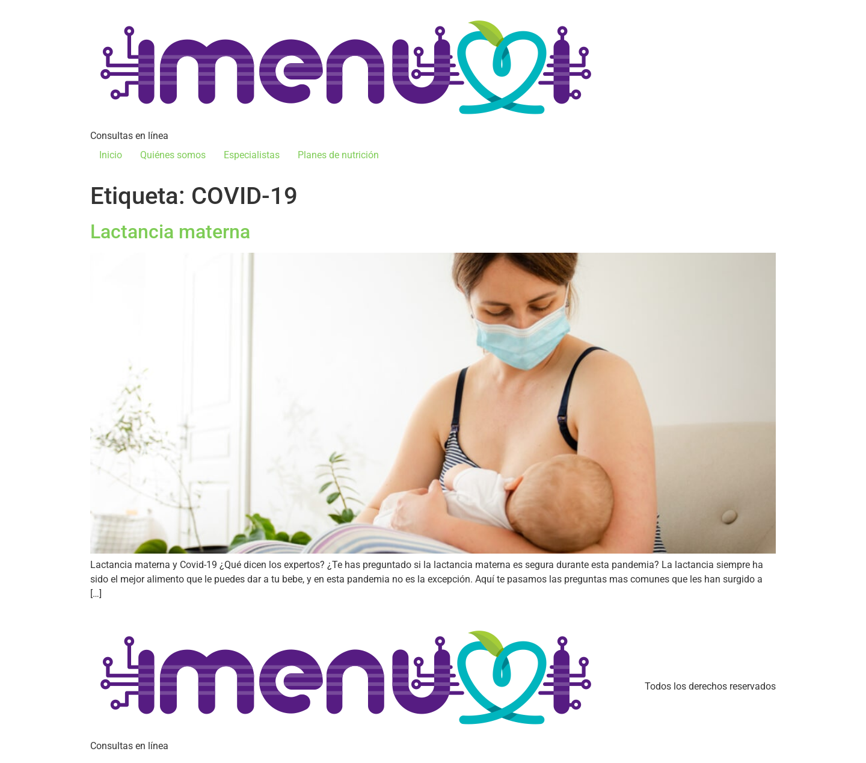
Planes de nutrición (338, 155)
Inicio (110, 155)
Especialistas (252, 155)
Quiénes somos (173, 155)
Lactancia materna (170, 231)
